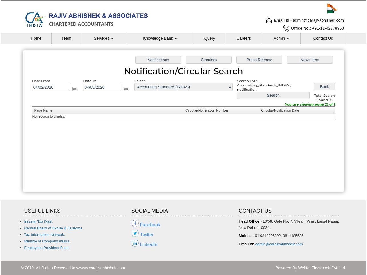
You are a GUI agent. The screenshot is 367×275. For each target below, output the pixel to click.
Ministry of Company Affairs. (47, 241)
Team (66, 38)
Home (36, 38)
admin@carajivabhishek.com (279, 244)
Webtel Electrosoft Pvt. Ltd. (322, 268)
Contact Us (323, 38)
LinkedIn (149, 244)
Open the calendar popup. (77, 89)
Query (209, 38)
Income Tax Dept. (38, 221)
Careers (244, 38)
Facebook (150, 224)
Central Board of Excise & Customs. (53, 228)
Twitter (147, 234)
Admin (281, 38)
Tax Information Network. (44, 234)
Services (103, 38)
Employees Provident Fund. (47, 248)
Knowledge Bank (160, 38)
